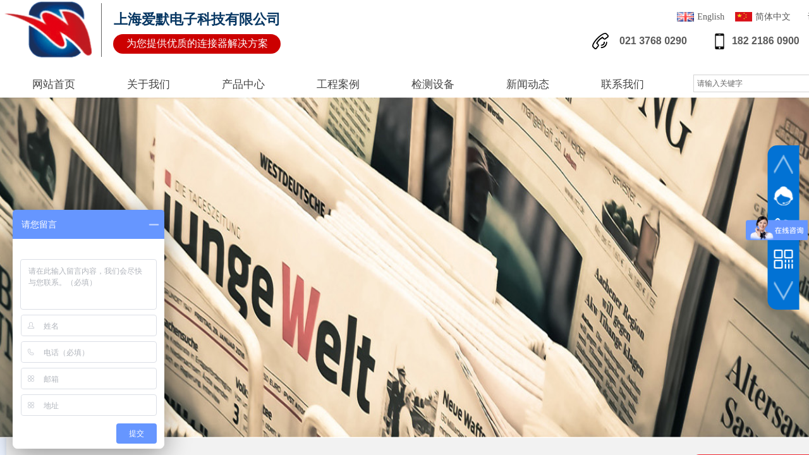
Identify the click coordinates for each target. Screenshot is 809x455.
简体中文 (763, 18)
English (700, 18)
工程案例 (338, 84)
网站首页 (53, 84)
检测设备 (432, 84)
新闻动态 (527, 84)
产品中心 (243, 84)
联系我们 (622, 84)
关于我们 (148, 84)
